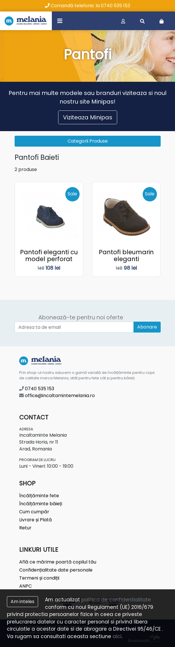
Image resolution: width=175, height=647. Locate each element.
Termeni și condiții (39, 578)
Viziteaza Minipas (87, 117)
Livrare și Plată (35, 519)
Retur (25, 527)
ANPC (25, 586)
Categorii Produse (88, 141)
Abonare (147, 327)
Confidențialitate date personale (56, 570)
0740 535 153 (36, 388)
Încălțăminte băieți (40, 503)
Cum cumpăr (34, 511)
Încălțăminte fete (39, 495)
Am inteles (22, 601)
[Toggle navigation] (60, 20)
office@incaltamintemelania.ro (57, 395)
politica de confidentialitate (116, 599)
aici (117, 636)
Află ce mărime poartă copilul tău (57, 562)
